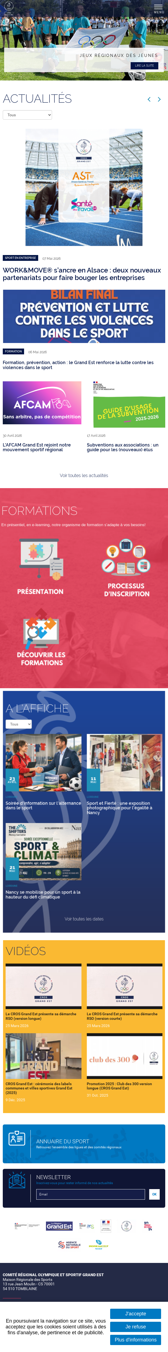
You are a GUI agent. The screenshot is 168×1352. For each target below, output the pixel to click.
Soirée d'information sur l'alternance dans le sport (54, 807)
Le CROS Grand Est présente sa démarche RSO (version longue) (52, 1019)
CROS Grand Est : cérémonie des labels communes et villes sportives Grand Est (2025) (51, 1071)
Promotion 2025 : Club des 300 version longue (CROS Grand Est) (109, 1069)
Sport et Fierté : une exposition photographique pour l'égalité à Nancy (109, 809)
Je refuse (135, 1327)
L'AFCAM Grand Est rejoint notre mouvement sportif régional (37, 447)
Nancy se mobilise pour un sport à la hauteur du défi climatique (54, 872)
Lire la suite (144, 65)
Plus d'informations (136, 1340)
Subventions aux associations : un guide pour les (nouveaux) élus (123, 447)
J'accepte (135, 1313)
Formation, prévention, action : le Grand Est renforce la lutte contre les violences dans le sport (78, 365)
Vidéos (41, 972)
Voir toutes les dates (84, 889)
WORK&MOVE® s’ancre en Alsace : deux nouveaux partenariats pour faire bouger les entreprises (82, 274)
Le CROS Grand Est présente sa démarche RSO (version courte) (111, 1019)
